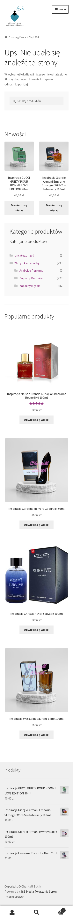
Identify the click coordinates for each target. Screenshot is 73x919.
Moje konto (12, 912)
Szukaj (36, 912)
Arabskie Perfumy (31, 270)
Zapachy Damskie (31, 278)
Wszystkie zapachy (26, 263)
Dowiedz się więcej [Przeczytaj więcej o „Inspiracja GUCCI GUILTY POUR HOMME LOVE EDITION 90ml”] (19, 207)
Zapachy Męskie (29, 286)
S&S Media (27, 891)
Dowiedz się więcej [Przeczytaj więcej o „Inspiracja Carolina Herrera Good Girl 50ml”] (36, 525)
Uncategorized (24, 255)
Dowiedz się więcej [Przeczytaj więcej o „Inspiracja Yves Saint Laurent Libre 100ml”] (36, 735)
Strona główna (17, 37)
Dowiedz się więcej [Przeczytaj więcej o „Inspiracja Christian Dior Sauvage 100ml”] (36, 630)
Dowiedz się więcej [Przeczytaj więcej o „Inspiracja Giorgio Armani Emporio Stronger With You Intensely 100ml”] (54, 207)
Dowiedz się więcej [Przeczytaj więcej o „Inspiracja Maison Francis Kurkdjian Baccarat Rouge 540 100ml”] (36, 420)
